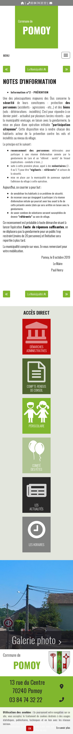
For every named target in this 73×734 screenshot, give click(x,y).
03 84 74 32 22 (37, 3)
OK (29, 728)
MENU (6, 55)
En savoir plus (63, 728)
